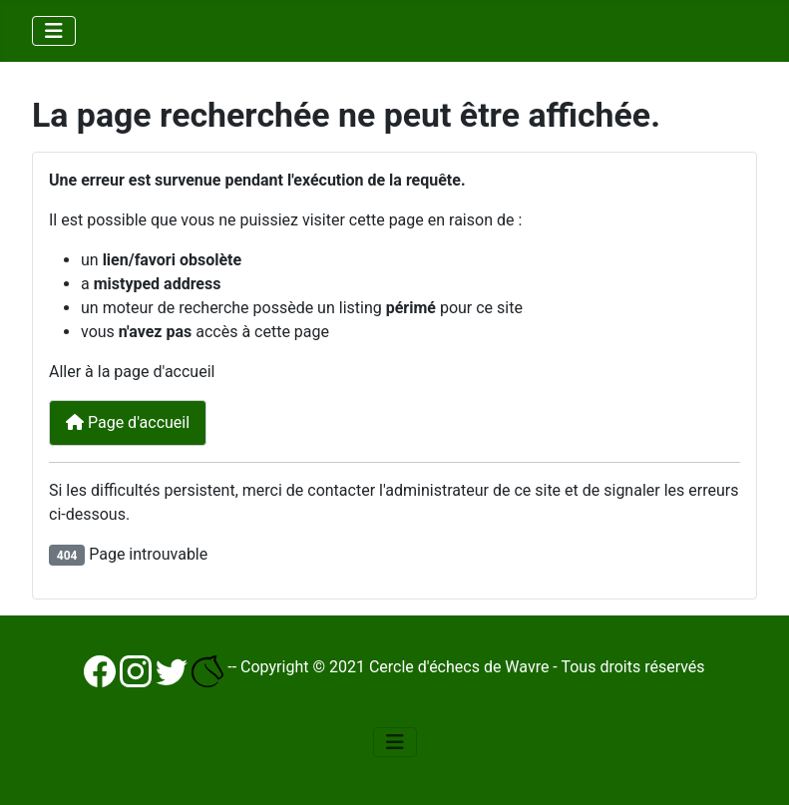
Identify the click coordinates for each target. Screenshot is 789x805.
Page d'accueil (128, 422)
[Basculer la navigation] (54, 31)
